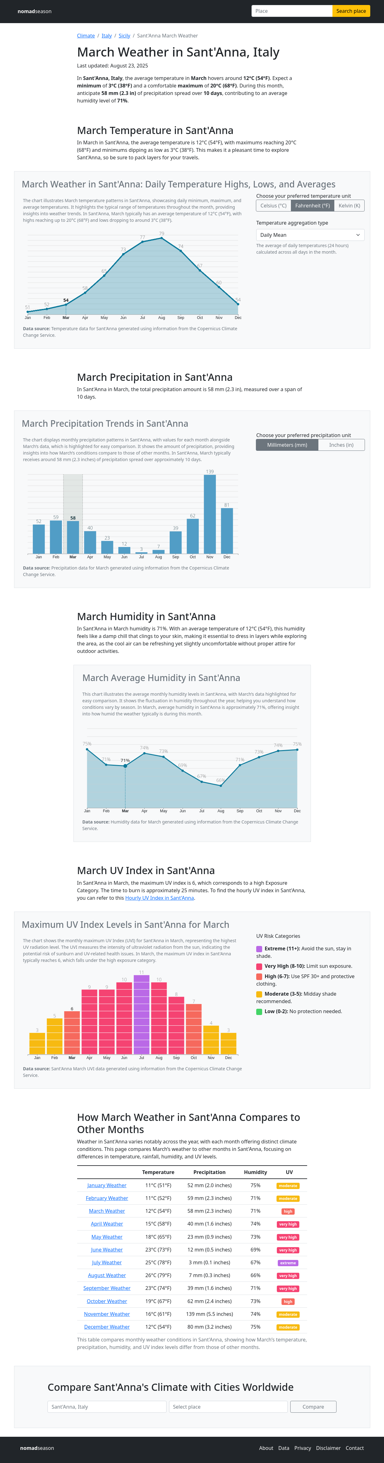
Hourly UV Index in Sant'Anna (159, 897)
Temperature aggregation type (292, 222)
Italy (107, 35)
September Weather (107, 1288)
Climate (86, 35)
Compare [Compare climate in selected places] (313, 1406)
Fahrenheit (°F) (312, 205)
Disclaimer (328, 1448)
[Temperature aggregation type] (310, 235)
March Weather (107, 1210)
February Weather (107, 1198)
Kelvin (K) (349, 205)
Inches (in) (341, 444)
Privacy (302, 1448)
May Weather (107, 1236)
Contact (355, 1448)
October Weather (107, 1301)
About (266, 1448)
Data (283, 1448)
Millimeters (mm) (287, 444)
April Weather (107, 1223)
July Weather (107, 1262)
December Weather (107, 1326)
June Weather (107, 1249)
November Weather (107, 1314)
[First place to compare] (106, 1407)
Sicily (124, 35)
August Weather (107, 1275)
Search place (351, 10)
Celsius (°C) (274, 205)
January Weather (107, 1185)
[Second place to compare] (228, 1407)
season (35, 11)
